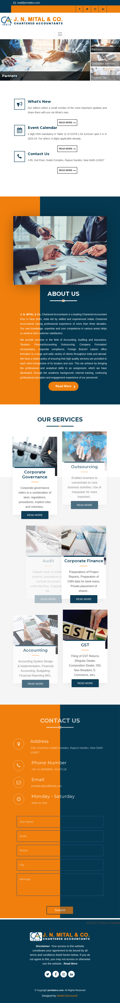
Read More (67, 122)
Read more (18, 515)
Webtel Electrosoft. (67, 995)
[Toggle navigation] (60, 34)
